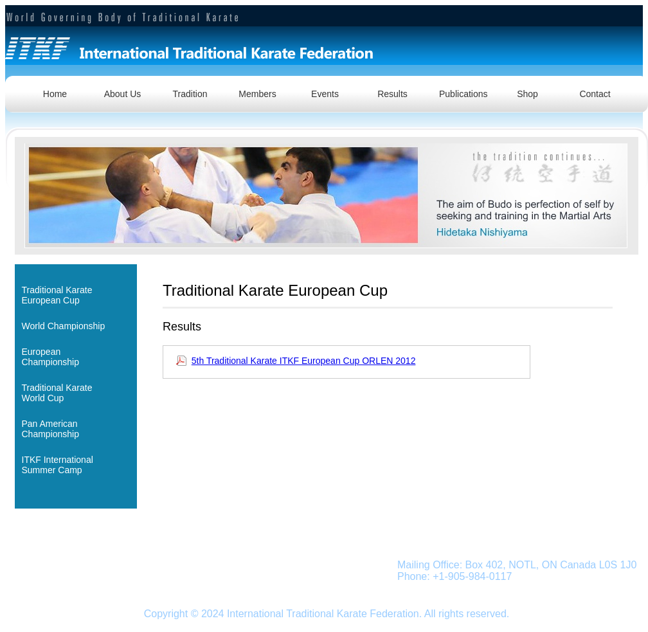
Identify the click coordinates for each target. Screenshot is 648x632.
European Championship (51, 357)
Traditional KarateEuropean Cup (57, 295)
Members (257, 94)
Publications (463, 94)
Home (55, 94)
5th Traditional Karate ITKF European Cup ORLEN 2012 (304, 361)
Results (392, 94)
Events (325, 94)
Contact (594, 94)
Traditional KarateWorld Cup (57, 393)
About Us (122, 94)
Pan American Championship (51, 429)
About (48, 565)
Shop (527, 94)
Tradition (190, 94)
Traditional (88, 565)
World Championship (63, 326)
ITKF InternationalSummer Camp (57, 465)
